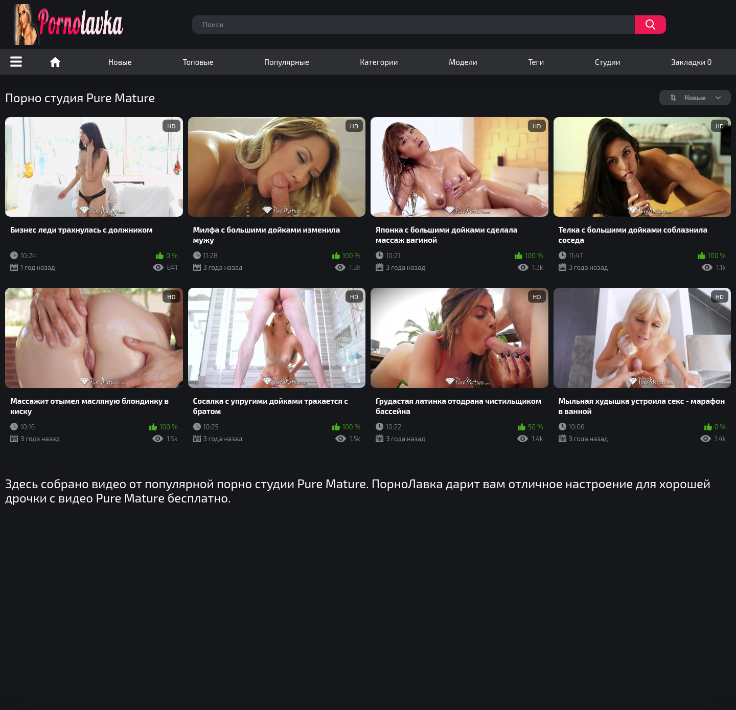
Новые (120, 61)
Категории (379, 61)
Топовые (197, 61)
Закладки (691, 61)
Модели (463, 61)
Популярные (286, 61)
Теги (536, 61)
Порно (55, 62)
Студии (607, 61)
